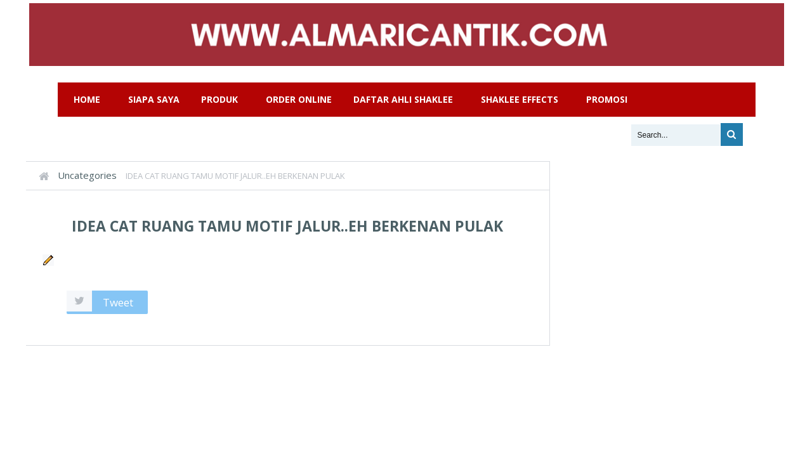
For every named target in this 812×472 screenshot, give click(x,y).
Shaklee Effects (519, 99)
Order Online (299, 99)
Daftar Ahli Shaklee (403, 99)
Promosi (606, 99)
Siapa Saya (154, 99)
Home (87, 99)
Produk (219, 99)
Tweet (118, 302)
